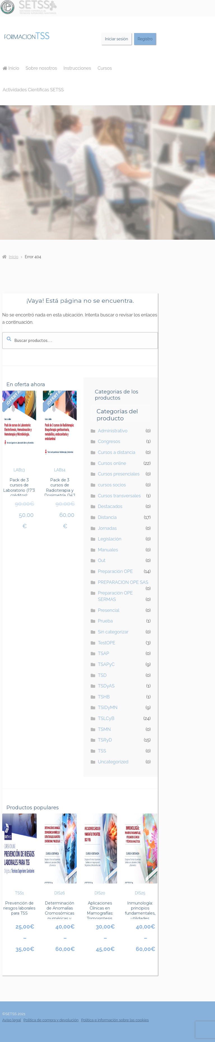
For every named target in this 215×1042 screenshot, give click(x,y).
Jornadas (107, 528)
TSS (102, 751)
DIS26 (60, 854)
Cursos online (112, 463)
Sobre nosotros (41, 68)
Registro (144, 39)
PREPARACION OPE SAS (123, 582)
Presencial (109, 610)
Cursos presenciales (119, 474)
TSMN (104, 729)
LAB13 (19, 431)
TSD (102, 675)
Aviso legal (11, 1020)
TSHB (104, 697)
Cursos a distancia (116, 452)
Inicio (11, 68)
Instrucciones (77, 68)
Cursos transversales (119, 495)
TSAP (103, 653)
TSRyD (105, 740)
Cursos (104, 68)
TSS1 (19, 854)
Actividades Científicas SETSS (33, 89)
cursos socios (112, 485)
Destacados (110, 506)
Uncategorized (113, 761)
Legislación (109, 539)
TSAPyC (106, 664)
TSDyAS (106, 686)
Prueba (105, 621)
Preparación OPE (115, 571)
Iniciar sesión (116, 39)
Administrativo (112, 430)
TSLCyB (106, 718)
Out (102, 560)
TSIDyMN (108, 707)
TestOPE (106, 642)
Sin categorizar (113, 632)
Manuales (108, 550)
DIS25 (140, 854)
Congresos (109, 441)
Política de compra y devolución (51, 1020)
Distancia (107, 517)
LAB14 (60, 431)
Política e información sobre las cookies (115, 1020)
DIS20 (100, 854)
